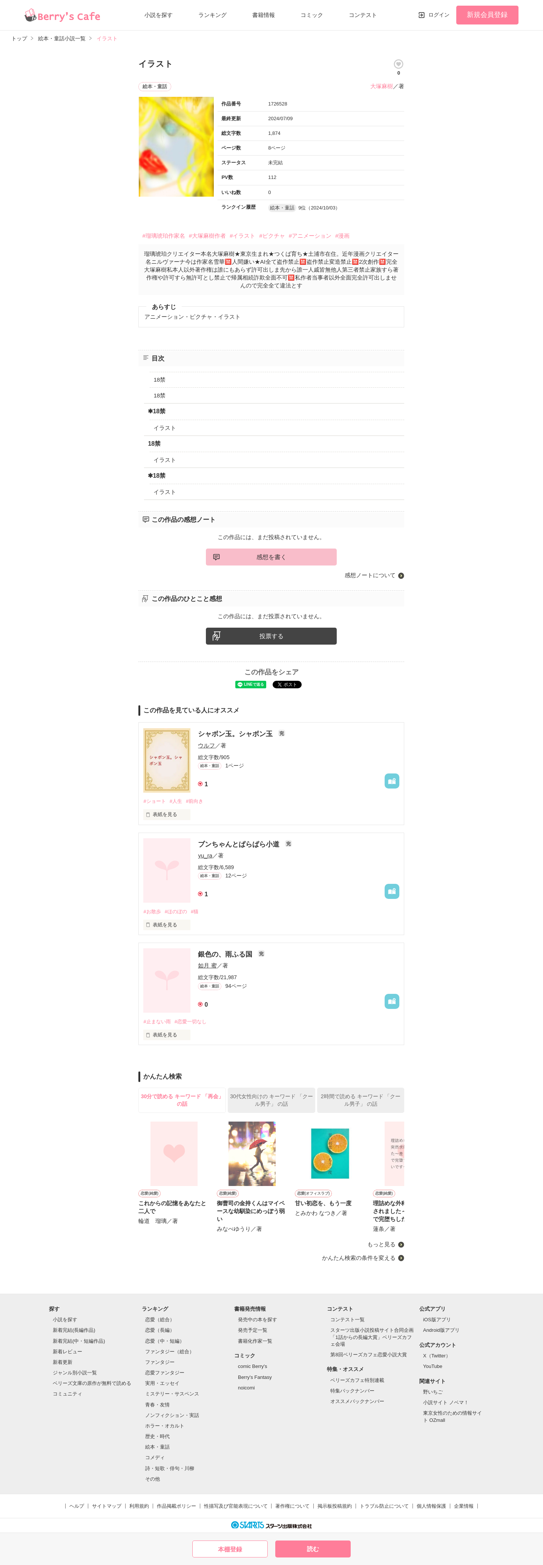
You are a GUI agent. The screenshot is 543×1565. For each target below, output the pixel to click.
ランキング (212, 15)
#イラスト (242, 235)
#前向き (194, 801)
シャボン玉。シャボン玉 (236, 734)
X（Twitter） (437, 1356)
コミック (312, 15)
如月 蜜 (207, 965)
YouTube (432, 1366)
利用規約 (139, 1506)
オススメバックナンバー (357, 1401)
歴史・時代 (157, 1436)
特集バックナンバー (352, 1391)
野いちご (433, 1392)
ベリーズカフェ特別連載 (357, 1380)
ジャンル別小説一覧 (75, 1372)
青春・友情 (157, 1405)
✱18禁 (157, 411)
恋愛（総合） (160, 1319)
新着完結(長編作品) (74, 1330)
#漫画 (342, 235)
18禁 (159, 379)
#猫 (194, 911)
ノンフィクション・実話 (172, 1415)
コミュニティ (67, 1394)
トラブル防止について (384, 1506)
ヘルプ (76, 1506)
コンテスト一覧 (347, 1319)
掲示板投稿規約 (335, 1506)
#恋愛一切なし (191, 1021)
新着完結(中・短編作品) (79, 1341)
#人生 (176, 801)
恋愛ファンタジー (164, 1372)
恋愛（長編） (160, 1330)
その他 (152, 1479)
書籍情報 (263, 15)
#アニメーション (310, 235)
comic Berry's (252, 1366)
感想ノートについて (370, 575)
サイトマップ (106, 1506)
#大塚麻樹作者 (207, 235)
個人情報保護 (431, 1506)
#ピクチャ (272, 235)
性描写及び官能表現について (236, 1506)
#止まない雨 (156, 1021)
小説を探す (158, 15)
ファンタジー (160, 1362)
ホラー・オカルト (164, 1426)
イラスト (164, 428)
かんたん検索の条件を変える (359, 1258)
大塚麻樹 (381, 86)
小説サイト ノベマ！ (446, 1402)
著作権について (292, 1506)
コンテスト (363, 15)
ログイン (438, 15)
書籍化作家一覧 (255, 1341)
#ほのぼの (176, 911)
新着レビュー (67, 1351)
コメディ (155, 1457)
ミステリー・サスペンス (172, 1394)
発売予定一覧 (252, 1330)
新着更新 (62, 1362)
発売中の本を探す (257, 1319)
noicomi (246, 1388)
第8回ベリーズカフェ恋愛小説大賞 (368, 1354)
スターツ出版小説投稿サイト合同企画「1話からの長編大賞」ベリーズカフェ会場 (372, 1336)
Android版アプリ (441, 1330)
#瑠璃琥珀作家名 (163, 235)
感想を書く (271, 557)
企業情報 (464, 1506)
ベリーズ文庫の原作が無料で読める (92, 1383)
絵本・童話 (157, 1447)
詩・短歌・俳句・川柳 (169, 1468)
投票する (271, 636)
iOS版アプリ (437, 1319)
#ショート (154, 801)
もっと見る (381, 1244)
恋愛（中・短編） (164, 1341)
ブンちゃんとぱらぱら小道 (239, 844)
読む (313, 1549)
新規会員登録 (487, 14)
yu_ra (205, 855)
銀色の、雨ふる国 (226, 954)
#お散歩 (152, 911)
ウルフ (206, 745)
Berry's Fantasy (255, 1377)
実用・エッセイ (162, 1383)
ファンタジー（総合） (169, 1351)
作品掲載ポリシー (176, 1506)
